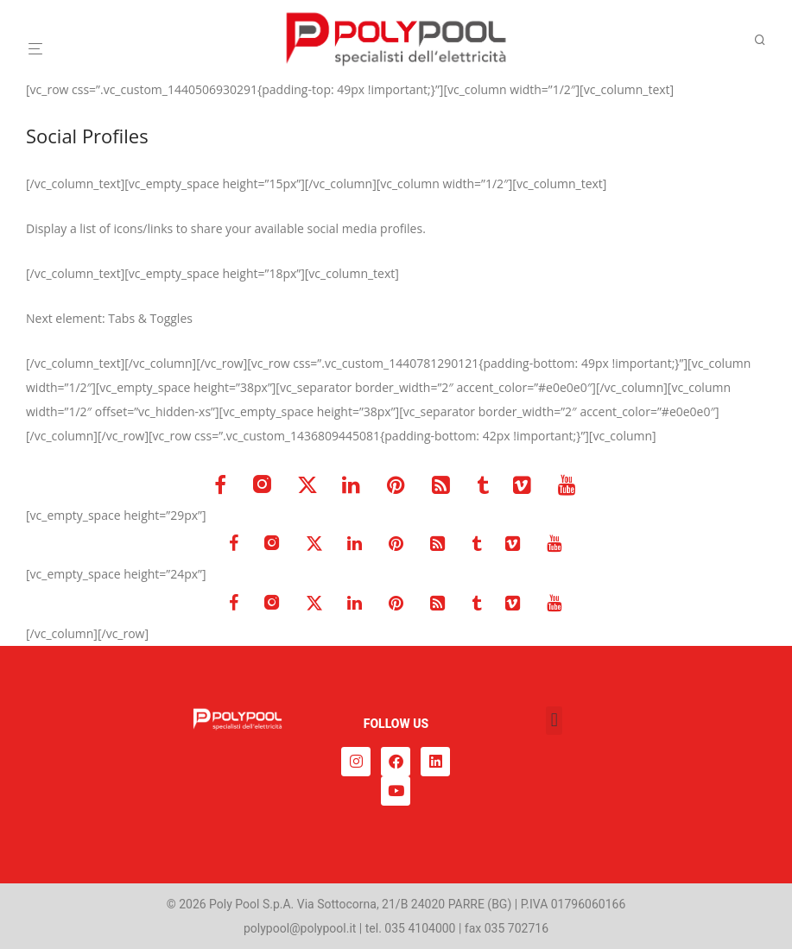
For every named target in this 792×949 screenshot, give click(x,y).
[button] (554, 720)
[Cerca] (766, 40)
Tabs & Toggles (150, 318)
